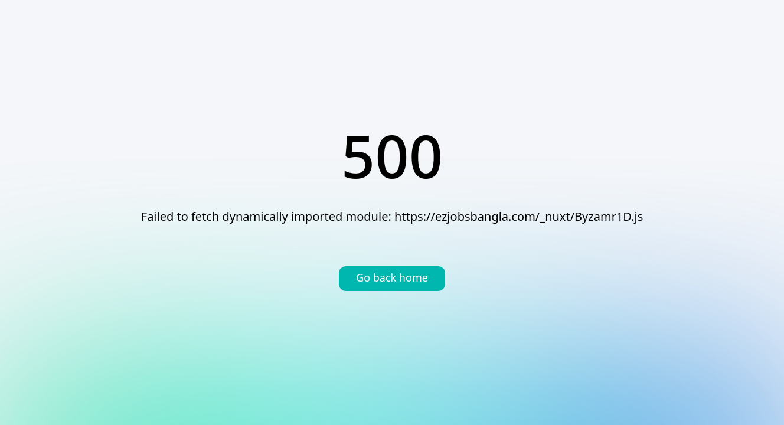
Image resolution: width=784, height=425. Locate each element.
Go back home (392, 279)
